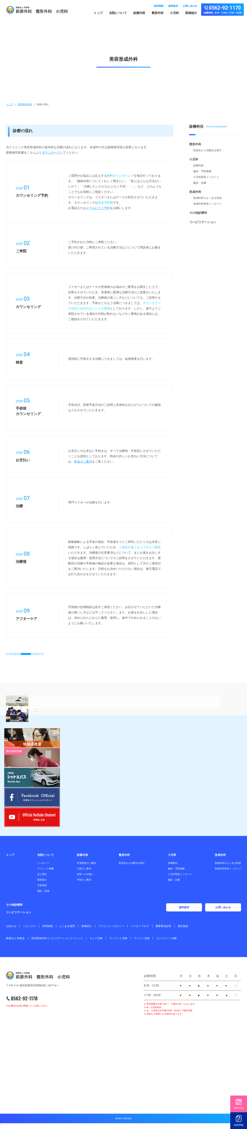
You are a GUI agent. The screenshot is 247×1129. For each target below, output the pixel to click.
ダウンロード (51, 152)
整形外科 (158, 13)
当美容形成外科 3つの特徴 (89, 658)
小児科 (174, 13)
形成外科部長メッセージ (207, 203)
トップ (98, 13)
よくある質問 (67, 928)
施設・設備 (199, 182)
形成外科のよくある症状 (228, 865)
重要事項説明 (163, 928)
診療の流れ (146, 658)
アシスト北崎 (141, 940)
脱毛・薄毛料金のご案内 (89, 673)
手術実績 (42, 888)
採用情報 (158, 6)
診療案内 (172, 865)
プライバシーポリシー (111, 928)
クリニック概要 (45, 871)
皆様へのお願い (85, 876)
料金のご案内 (83, 461)
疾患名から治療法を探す (207, 150)
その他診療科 (198, 213)
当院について (118, 13)
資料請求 (173, 6)
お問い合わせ (190, 6)
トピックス (29, 928)
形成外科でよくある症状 (207, 197)
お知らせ (11, 928)
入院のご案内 (84, 871)
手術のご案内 (84, 882)
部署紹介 (86, 928)
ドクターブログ (140, 928)
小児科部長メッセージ (206, 177)
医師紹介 (191, 13)
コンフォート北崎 (166, 940)
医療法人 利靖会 (15, 940)
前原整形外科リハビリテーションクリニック (57, 940)
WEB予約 (239, 1104)
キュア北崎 (96, 940)
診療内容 (139, 13)
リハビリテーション (202, 222)
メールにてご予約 (98, 208)
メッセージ (43, 865)
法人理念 (42, 876)
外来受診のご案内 (86, 865)
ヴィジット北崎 (118, 940)
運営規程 (183, 928)
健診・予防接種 (202, 171)
